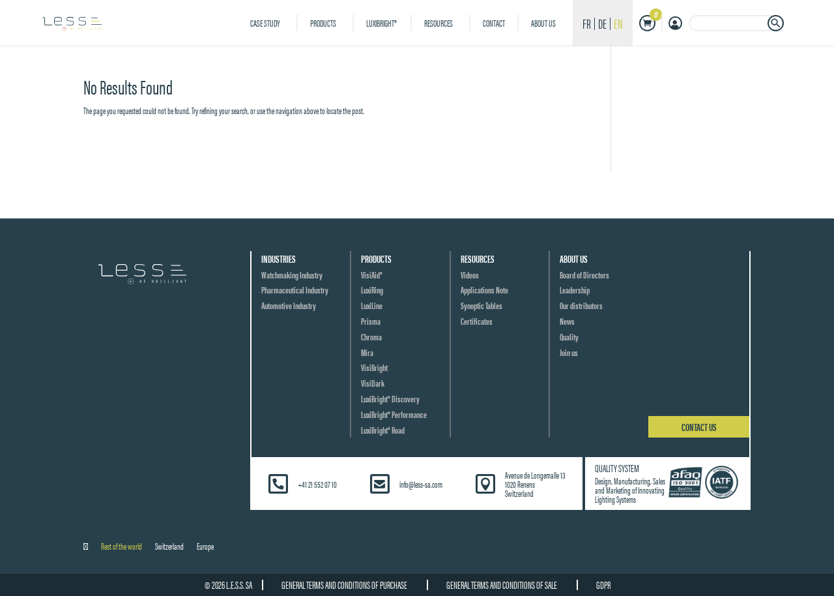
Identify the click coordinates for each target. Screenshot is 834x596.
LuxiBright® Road (383, 429)
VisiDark (372, 382)
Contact (494, 22)
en (618, 23)
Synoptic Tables (481, 305)
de (602, 23)
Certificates (477, 320)
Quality (569, 336)
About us (543, 22)
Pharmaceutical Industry (294, 289)
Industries (278, 258)
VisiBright (374, 367)
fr (586, 23)
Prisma (371, 320)
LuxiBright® (382, 22)
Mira (367, 352)
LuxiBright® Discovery (390, 398)
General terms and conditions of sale (501, 584)
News (567, 320)
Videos (470, 274)
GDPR (603, 584)
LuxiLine (371, 305)
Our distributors (581, 305)
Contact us (699, 426)
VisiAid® (371, 274)
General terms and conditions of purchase (344, 584)
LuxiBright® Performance (394, 414)
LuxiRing (372, 289)
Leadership (575, 289)
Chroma (371, 336)
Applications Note (484, 289)
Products (323, 22)
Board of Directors (584, 274)
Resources (438, 22)
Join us (569, 352)
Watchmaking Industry (292, 274)
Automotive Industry (288, 305)
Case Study (265, 22)
